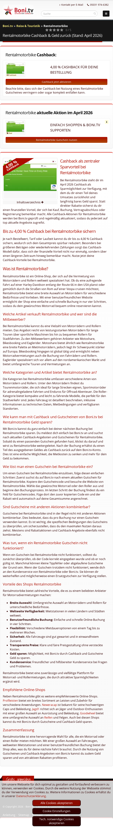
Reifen (48, 717)
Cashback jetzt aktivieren (56, 81)
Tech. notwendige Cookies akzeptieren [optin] (56, 821)
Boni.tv (8, 26)
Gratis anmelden (18, 779)
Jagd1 (35, 709)
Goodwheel (87, 713)
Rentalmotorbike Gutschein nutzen (56, 140)
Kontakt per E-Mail (71, 4)
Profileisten (10, 701)
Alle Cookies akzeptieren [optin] (57, 803)
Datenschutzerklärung (31, 796)
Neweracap (49, 705)
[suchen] (94, 13)
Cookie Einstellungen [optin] (56, 811)
